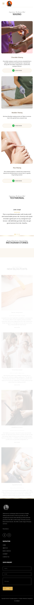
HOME (4, 545)
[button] (3, 220)
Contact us (6, 557)
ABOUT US (5, 548)
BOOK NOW (17, 70)
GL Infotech (17, 601)
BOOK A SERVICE (7, 551)
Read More (6, 528)
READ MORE (17, 328)
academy (5, 554)
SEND (7, 588)
